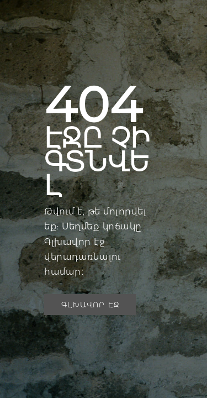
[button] (90, 304)
